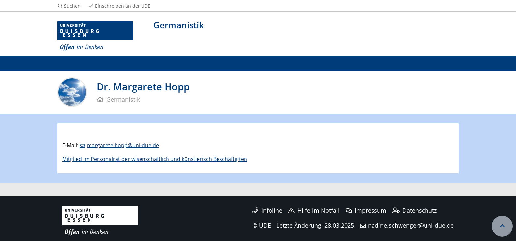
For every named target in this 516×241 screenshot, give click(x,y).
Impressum (366, 210)
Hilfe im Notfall (314, 210)
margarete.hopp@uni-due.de (123, 145)
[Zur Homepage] (95, 36)
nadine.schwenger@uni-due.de (411, 225)
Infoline (267, 210)
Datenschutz (414, 210)
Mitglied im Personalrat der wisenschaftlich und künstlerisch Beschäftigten (154, 159)
